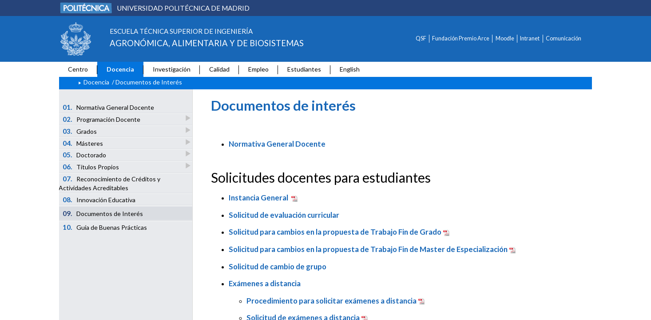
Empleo (258, 69)
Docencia (120, 69)
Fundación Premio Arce (460, 38)
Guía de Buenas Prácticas (105, 227)
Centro (78, 69)
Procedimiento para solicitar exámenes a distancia (331, 300)
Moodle (505, 38)
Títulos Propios (91, 166)
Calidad (219, 69)
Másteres (83, 143)
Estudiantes (304, 69)
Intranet (530, 38)
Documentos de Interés (103, 213)
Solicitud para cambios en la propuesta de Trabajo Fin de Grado (335, 231)
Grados (80, 131)
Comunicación (563, 38)
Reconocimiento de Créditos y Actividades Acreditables (109, 183)
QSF (421, 38)
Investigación (172, 69)
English (350, 69)
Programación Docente (102, 119)
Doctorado (85, 154)
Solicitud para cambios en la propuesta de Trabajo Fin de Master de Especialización (368, 249)
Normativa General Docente (109, 107)
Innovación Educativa (99, 200)
